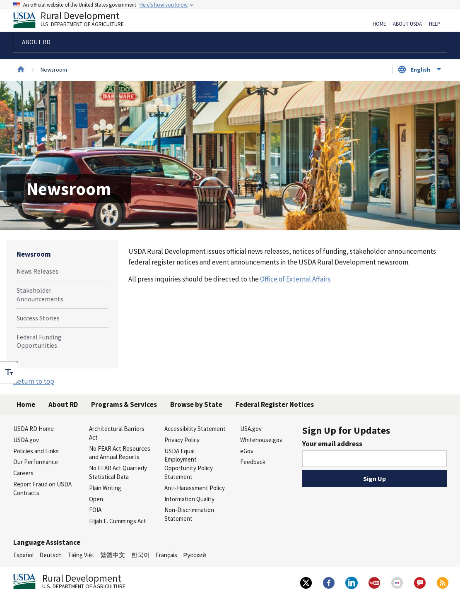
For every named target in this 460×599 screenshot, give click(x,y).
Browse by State (196, 404)
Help (434, 24)
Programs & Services (124, 404)
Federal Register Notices (275, 404)
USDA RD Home (33, 429)
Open (96, 499)
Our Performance (35, 462)
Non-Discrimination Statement (189, 514)
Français (166, 555)
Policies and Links (36, 451)
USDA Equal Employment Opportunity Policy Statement (188, 464)
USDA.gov (26, 440)
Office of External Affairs (295, 279)
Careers (23, 473)
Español (23, 555)
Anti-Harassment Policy (194, 488)
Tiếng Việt (81, 555)
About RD (63, 404)
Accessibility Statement (195, 429)
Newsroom (34, 254)
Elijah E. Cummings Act (117, 521)
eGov (246, 451)
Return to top (33, 381)
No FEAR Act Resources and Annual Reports (119, 453)
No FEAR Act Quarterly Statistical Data (118, 472)
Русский (194, 555)
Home (379, 24)
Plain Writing (105, 488)
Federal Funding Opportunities (39, 341)
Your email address (332, 443)
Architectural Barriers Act (117, 433)
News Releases (37, 271)
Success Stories (38, 318)
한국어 (140, 555)
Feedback (252, 462)
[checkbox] (9, 372)
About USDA (407, 24)
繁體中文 (112, 555)
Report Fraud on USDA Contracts (42, 488)
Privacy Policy (182, 440)
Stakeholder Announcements (40, 294)
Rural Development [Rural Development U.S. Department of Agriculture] (75, 21)
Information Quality (189, 499)
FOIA (95, 510)
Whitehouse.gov (261, 440)
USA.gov (251, 429)
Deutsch (50, 555)
